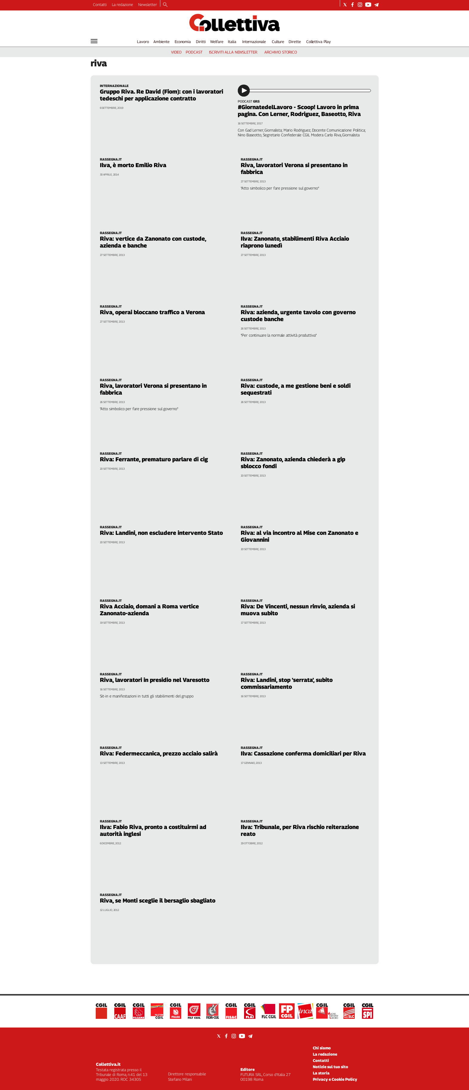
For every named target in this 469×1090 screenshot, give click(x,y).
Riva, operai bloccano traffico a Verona (152, 312)
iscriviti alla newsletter (233, 52)
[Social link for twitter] (345, 4)
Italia (232, 41)
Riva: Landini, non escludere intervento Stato (161, 532)
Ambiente (161, 41)
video (176, 52)
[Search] (165, 5)
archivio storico (280, 52)
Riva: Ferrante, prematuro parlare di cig (154, 459)
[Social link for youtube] (368, 4)
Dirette (295, 41)
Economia (183, 41)
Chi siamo (322, 1047)
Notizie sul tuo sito (330, 1066)
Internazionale (254, 41)
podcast (194, 52)
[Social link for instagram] (360, 4)
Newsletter (147, 4)
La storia (321, 1073)
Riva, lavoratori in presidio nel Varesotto (154, 680)
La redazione (122, 4)
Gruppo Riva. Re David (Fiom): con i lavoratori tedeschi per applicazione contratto (161, 95)
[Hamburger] (94, 41)
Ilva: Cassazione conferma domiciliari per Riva (303, 753)
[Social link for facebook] (352, 4)
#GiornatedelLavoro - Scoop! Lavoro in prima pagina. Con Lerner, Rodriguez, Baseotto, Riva (299, 110)
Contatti (100, 4)
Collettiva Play (318, 41)
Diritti (200, 41)
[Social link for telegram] (376, 4)
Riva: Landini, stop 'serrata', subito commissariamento (287, 683)
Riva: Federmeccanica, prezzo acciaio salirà (159, 753)
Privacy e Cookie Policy (335, 1079)
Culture (278, 41)
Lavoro (143, 41)
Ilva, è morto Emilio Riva (133, 165)
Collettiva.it (108, 1064)
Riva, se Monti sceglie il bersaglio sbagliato (157, 900)
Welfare (216, 41)
